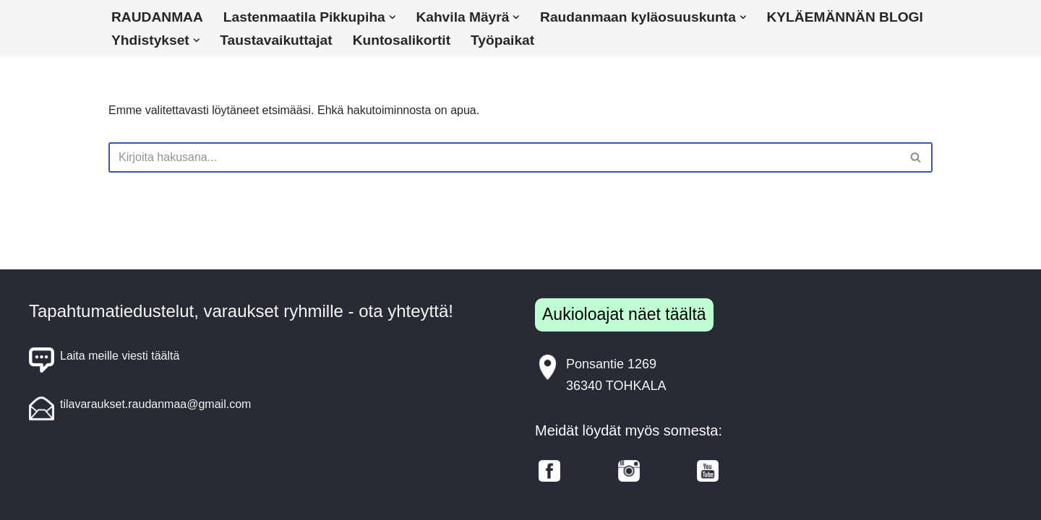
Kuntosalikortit (401, 40)
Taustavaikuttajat (276, 40)
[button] (392, 17)
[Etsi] (504, 157)
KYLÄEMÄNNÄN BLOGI (844, 17)
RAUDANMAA (157, 17)
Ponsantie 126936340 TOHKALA (600, 374)
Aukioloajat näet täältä (624, 314)
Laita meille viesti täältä (104, 360)
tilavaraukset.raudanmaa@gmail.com (140, 408)
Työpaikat (502, 40)
